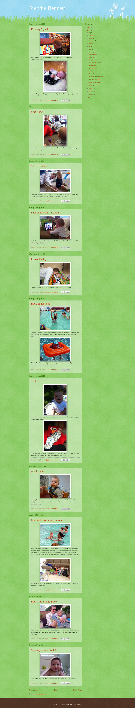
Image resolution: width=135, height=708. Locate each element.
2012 (88, 97)
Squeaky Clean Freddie (44, 650)
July (90, 46)
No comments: (54, 100)
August (91, 43)
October (91, 38)
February (91, 91)
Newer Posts (33, 690)
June (90, 49)
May (90, 52)
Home (55, 690)
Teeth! (34, 381)
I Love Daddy (39, 259)
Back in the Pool (40, 303)
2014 (88, 30)
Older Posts (77, 690)
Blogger (79, 704)
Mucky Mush (38, 471)
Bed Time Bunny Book (44, 601)
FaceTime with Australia (45, 212)
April (90, 85)
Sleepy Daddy (39, 165)
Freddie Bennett (47, 8)
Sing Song (37, 111)
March (90, 88)
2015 (88, 27)
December (91, 35)
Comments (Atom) (41, 694)
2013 (88, 33)
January (91, 94)
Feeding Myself (40, 29)
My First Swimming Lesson (47, 519)
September (92, 41)
